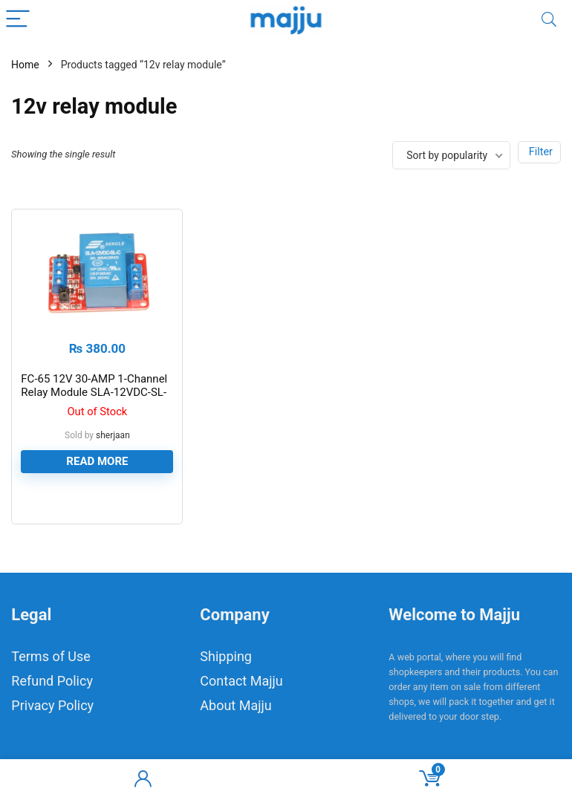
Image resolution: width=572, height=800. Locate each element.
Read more (97, 461)
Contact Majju (241, 681)
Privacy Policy (52, 705)
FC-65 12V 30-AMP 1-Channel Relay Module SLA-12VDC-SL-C (94, 392)
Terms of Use (51, 656)
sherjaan (113, 435)
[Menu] (18, 19)
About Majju (235, 705)
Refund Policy (52, 681)
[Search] (549, 19)
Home (25, 65)
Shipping (226, 656)
